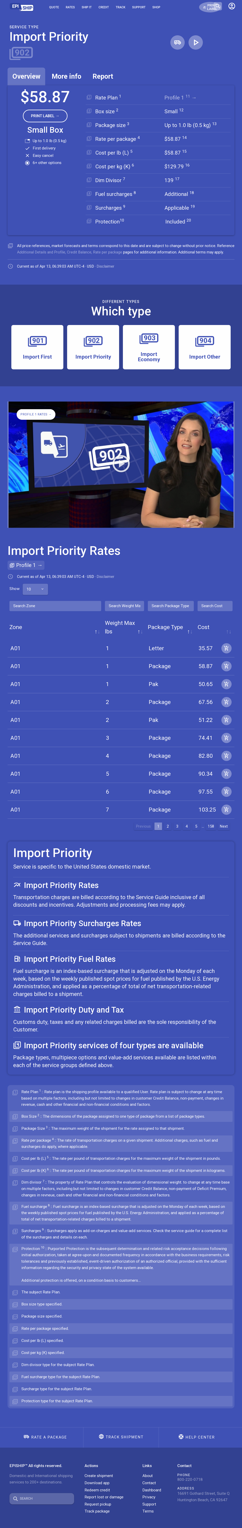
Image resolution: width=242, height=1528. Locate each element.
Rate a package (49, 1426)
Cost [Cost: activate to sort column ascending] (186, 620)
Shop (156, 7)
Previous (143, 815)
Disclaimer (105, 266)
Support (139, 7)
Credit (104, 7)
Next (224, 815)
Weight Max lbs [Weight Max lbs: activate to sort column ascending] (85, 620)
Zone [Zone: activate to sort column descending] (15, 620)
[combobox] (35, 586)
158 (211, 815)
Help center (200, 1426)
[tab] (26, 76)
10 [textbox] (28, 586)
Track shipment (124, 1425)
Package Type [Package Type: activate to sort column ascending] (140, 620)
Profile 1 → (183, 98)
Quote (54, 7)
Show (22, 586)
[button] (232, 7)
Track (120, 7)
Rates (70, 7)
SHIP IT (87, 7)
